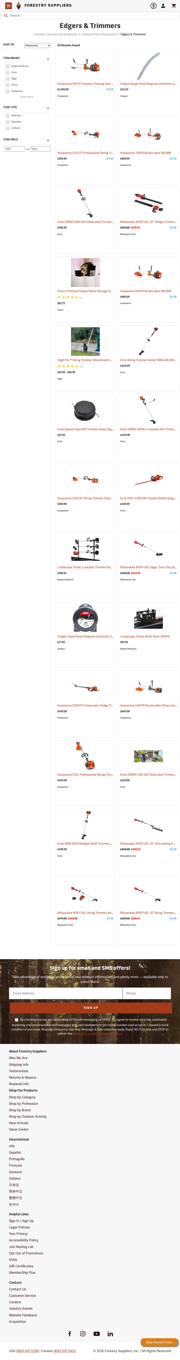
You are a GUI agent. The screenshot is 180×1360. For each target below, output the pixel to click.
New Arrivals (18, 1123)
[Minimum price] (14, 148)
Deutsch (15, 1172)
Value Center (19, 1129)
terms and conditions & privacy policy (97, 1033)
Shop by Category (22, 1097)
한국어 (14, 1204)
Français (15, 1165)
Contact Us (17, 1289)
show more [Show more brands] (27, 97)
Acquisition (17, 1321)
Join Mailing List (21, 1247)
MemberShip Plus (22, 1272)
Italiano (14, 1178)
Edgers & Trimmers (133, 34)
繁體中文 (15, 1198)
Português (17, 1159)
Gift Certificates (21, 1266)
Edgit (59, 379)
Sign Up (91, 1008)
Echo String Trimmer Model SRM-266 (150, 360)
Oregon (124, 96)
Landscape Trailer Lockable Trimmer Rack (90, 567)
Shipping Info (19, 1064)
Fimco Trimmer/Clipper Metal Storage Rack (91, 291)
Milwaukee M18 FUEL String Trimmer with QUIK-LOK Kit (99, 913)
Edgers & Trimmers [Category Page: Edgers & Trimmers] (90, 26)
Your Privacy (18, 1234)
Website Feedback (23, 1315)
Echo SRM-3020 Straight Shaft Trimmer (88, 843)
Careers (15, 1302)
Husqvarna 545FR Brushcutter (145, 291)
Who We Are (18, 1058)
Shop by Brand (20, 1110)
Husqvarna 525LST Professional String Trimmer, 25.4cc (98, 153)
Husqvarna (62, 96)
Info (12, 1146)
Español (15, 1152)
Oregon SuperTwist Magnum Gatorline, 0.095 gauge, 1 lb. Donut (104, 636)
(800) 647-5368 (27, 1351)
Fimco (60, 310)
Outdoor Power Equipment (99, 34)
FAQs (13, 1260)
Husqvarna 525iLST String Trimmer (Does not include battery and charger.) (112, 498)
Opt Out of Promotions (26, 1253)
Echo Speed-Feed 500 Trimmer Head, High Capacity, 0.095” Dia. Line (107, 429)
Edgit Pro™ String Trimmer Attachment (88, 360)
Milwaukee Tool (128, 234)
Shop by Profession (23, 1104)
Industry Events (20, 1308)
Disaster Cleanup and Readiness (56, 34)
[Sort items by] (37, 45)
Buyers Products (65, 579)
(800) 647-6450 (65, 1351)
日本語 (14, 1185)
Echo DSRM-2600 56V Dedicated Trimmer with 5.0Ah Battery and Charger (111, 222)
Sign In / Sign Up (21, 1221)
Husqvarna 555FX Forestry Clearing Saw (89, 84)
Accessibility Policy (23, 1240)
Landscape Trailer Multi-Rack (145, 636)
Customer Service (22, 1296)
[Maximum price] (40, 148)
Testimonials (18, 1071)
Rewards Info (19, 1084)
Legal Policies (19, 1227)
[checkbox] (7, 66)
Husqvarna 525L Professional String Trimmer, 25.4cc (97, 775)
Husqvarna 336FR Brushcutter (145, 153)
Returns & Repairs (22, 1077)
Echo (59, 234)
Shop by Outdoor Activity (28, 1116)
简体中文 (15, 1191)
